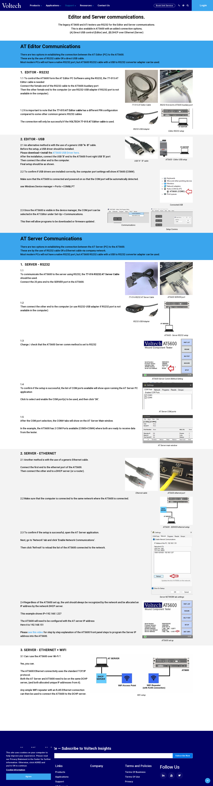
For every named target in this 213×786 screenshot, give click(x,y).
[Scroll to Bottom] (207, 780)
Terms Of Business (135, 772)
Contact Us (104, 5)
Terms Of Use (132, 776)
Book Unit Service (164, 5)
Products (36, 5)
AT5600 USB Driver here (66, 152)
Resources (87, 5)
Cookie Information (15, 770)
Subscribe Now (182, 756)
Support (70, 5)
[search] (188, 5)
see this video (35, 633)
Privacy (129, 781)
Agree (29, 776)
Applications (53, 5)
